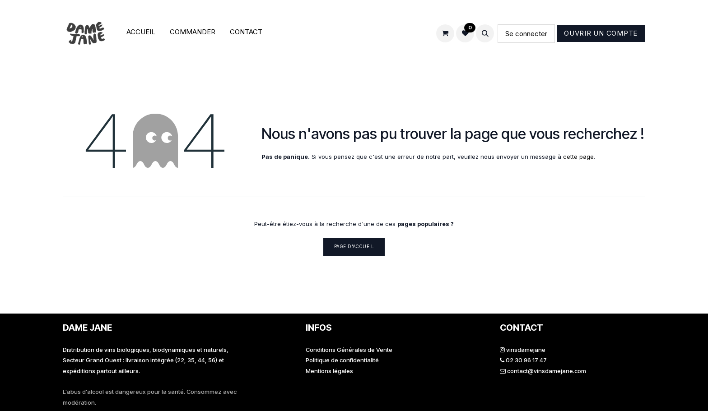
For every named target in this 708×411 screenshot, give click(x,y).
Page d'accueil (354, 246)
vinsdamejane (525, 349)
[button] (485, 33)
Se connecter (526, 33)
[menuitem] (141, 33)
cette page (578, 156)
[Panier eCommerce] (445, 33)
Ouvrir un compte (601, 33)
